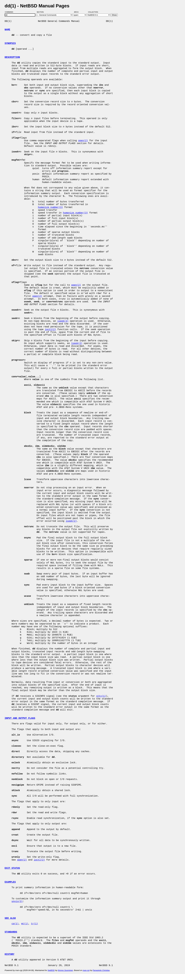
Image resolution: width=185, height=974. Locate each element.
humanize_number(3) (50, 207)
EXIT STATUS (12, 868)
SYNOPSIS (10, 43)
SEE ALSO (10, 918)
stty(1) (101, 696)
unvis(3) (17, 901)
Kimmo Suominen (65, 970)
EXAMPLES (10, 882)
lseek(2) (63, 321)
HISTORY (9, 954)
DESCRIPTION (12, 57)
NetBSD (51, 970)
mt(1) (24, 923)
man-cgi (86, 970)
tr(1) (34, 923)
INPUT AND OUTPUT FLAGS (20, 718)
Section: (41, 12)
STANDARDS (11, 932)
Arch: (77, 12)
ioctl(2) (50, 329)
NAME (7, 29)
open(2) (83, 140)
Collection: (93, 12)
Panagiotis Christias (101, 970)
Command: (10, 12)
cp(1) (15, 923)
